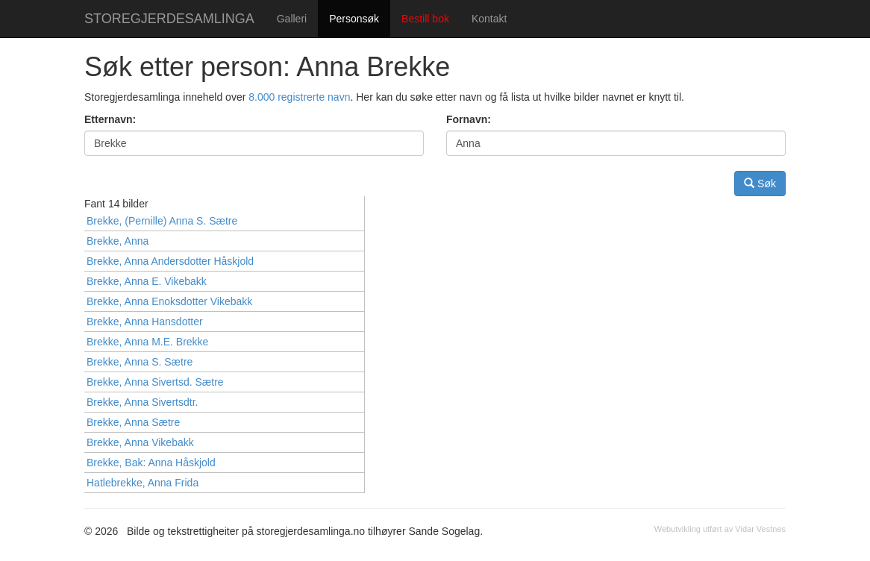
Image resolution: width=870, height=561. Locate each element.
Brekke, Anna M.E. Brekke (147, 342)
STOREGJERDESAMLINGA (169, 18)
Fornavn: (468, 119)
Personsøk (354, 19)
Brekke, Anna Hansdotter (145, 321)
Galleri (292, 19)
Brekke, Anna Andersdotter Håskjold (170, 261)
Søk (760, 183)
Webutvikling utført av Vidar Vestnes (720, 528)
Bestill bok (425, 19)
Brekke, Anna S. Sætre (140, 362)
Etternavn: (110, 119)
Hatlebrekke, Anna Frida (142, 483)
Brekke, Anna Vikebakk (140, 442)
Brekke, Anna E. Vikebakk (147, 281)
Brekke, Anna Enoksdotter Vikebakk (169, 301)
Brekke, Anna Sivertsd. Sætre (155, 382)
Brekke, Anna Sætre (133, 422)
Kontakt (489, 19)
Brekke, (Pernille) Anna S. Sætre (162, 221)
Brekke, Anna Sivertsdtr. (142, 402)
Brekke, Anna (117, 241)
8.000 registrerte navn (299, 97)
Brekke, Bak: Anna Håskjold (151, 462)
